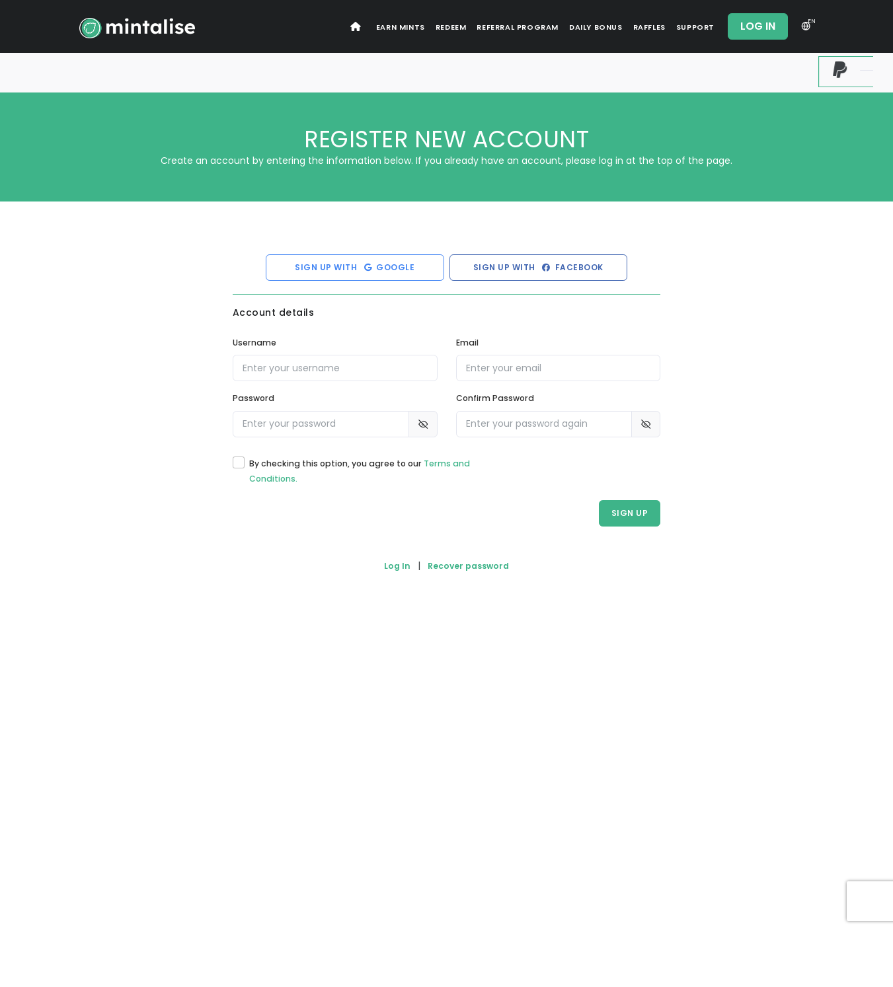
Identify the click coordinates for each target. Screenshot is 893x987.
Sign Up (629, 513)
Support (695, 27)
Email (467, 342)
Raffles (649, 27)
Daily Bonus (596, 27)
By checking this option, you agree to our (359, 471)
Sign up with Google (354, 267)
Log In (757, 26)
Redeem (451, 27)
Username (254, 342)
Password (253, 398)
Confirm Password (495, 398)
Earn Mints (400, 27)
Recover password (468, 565)
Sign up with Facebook (538, 267)
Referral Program (518, 27)
